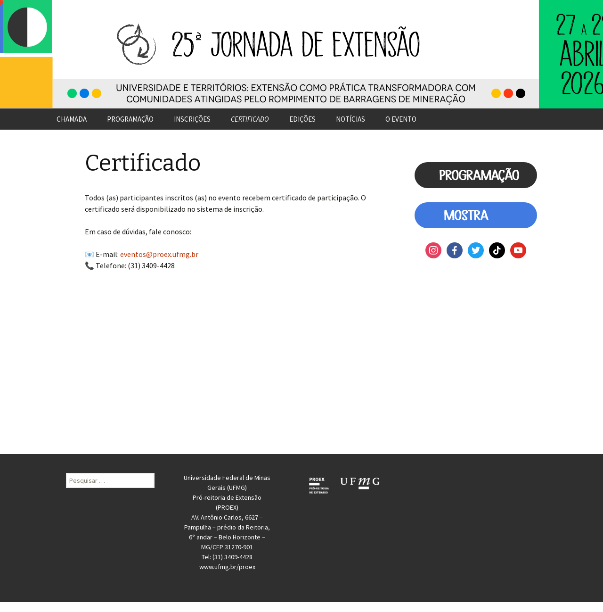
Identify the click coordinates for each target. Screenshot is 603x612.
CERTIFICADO (250, 119)
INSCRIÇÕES (192, 119)
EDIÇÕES (302, 119)
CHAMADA (72, 119)
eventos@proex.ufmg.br (159, 254)
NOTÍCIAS (350, 119)
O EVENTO (400, 119)
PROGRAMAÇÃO (130, 119)
